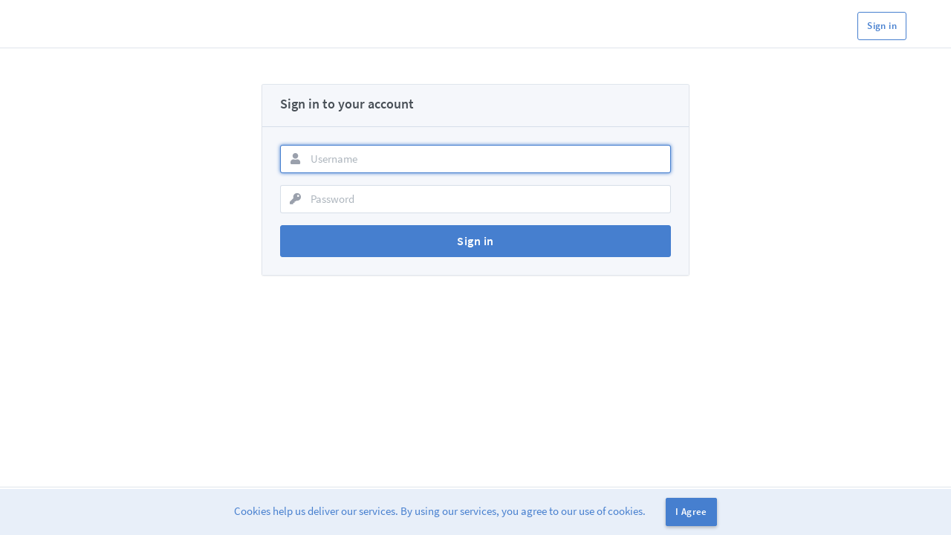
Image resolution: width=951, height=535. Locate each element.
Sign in (882, 25)
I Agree (691, 511)
